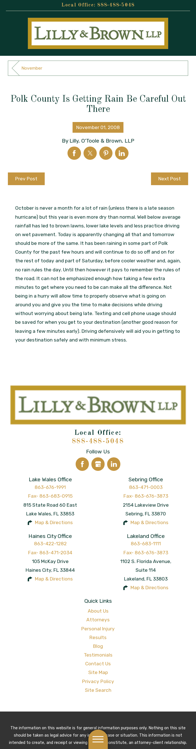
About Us (98, 611)
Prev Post (26, 178)
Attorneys (98, 619)
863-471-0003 (146, 487)
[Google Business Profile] (98, 464)
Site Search (98, 690)
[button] (98, 739)
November (31, 68)
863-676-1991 (50, 487)
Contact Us (98, 663)
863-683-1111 (146, 543)
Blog (98, 646)
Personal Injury (98, 628)
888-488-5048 (116, 5)
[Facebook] (82, 464)
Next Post (169, 178)
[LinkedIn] (114, 464)
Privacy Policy (98, 681)
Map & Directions (54, 522)
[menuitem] (98, 611)
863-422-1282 (50, 543)
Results (98, 637)
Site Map (98, 672)
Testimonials (98, 655)
